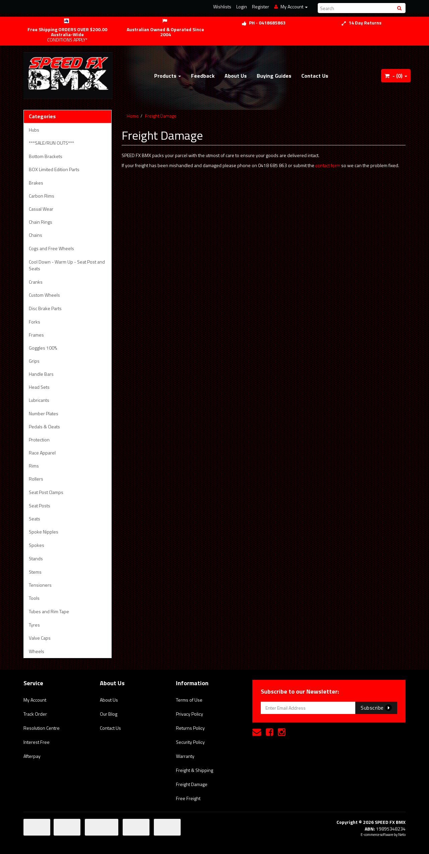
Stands (36, 558)
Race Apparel (42, 452)
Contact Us (314, 76)
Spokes (36, 545)
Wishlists (222, 6)
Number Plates (43, 413)
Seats (34, 518)
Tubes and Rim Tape (49, 611)
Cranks (36, 281)
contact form (327, 165)
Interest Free (36, 741)
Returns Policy (190, 727)
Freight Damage (161, 115)
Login (241, 6)
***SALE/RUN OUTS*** (51, 142)
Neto (402, 834)
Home (133, 115)
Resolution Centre (41, 727)
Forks (34, 321)
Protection (39, 439)
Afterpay (32, 756)
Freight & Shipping (194, 770)
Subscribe (376, 708)
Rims (34, 465)
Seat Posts (39, 505)
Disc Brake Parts (45, 308)
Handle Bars (41, 373)
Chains (35, 234)
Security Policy (190, 741)
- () (395, 76)
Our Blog (108, 713)
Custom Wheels (44, 294)
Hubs (34, 129)
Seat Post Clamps (46, 492)
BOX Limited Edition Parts (54, 169)
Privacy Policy (189, 713)
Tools (34, 597)
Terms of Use (189, 699)
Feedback (202, 76)
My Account (34, 699)
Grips (34, 360)
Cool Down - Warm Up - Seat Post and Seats (67, 265)
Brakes (36, 182)
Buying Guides (274, 76)
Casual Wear (41, 208)
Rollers (36, 478)
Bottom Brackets (45, 156)
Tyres (34, 624)
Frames (36, 334)
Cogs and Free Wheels (51, 248)
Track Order (35, 713)
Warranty (185, 756)
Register (260, 6)
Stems (35, 571)
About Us (236, 76)
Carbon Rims (41, 195)
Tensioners (40, 584)
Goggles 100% (43, 347)
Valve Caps (40, 637)
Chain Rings (40, 221)
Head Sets (39, 386)
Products (167, 76)
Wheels (36, 651)
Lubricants (39, 400)
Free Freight (188, 798)
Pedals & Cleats (44, 426)
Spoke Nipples (43, 531)
